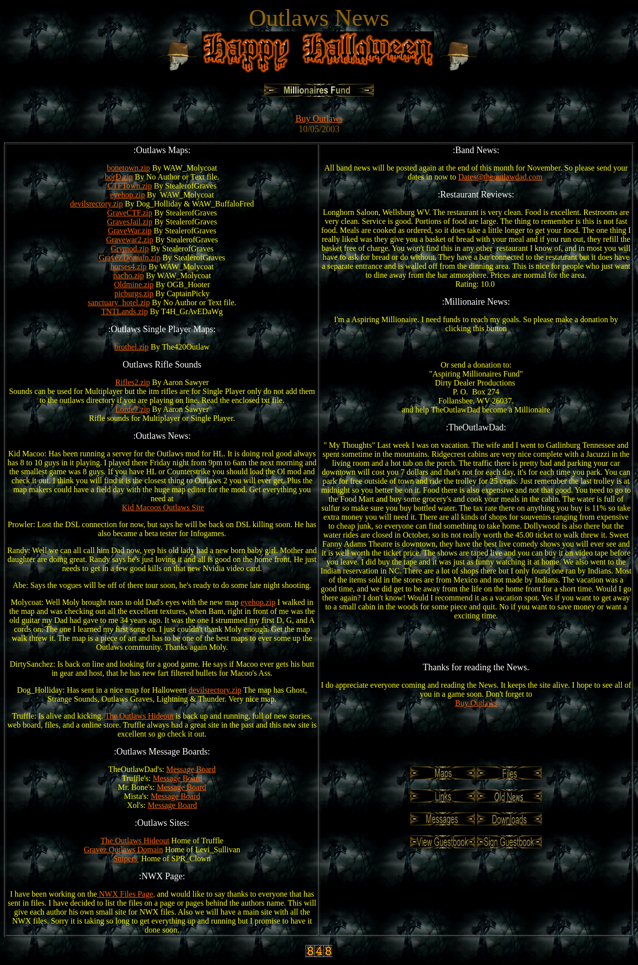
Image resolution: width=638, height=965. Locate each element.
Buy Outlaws (319, 119)
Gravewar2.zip (130, 239)
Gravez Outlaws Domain (123, 849)
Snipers (126, 858)
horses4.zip (129, 266)
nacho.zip (128, 275)
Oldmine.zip (134, 284)
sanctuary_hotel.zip (119, 302)
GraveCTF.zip (130, 212)
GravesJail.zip (130, 221)
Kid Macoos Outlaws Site (163, 507)
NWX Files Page (125, 894)
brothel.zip (131, 347)
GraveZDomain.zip (129, 257)
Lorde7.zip (132, 409)
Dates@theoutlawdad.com (500, 177)
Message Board (191, 769)
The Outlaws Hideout (139, 716)
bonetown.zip (128, 168)
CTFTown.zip (130, 186)
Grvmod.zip (130, 248)
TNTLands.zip (124, 311)
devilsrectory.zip (96, 203)
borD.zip (119, 177)
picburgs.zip (133, 293)
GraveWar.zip (130, 230)
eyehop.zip (127, 195)
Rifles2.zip (132, 382)
